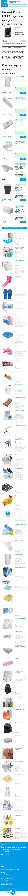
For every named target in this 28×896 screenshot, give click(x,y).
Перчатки (17, 314)
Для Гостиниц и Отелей (19, 761)
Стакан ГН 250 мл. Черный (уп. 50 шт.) (20, 185)
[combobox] (18, 5)
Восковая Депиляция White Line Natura (19, 697)
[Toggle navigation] (26, 2)
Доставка (3, 862)
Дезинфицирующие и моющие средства (19, 248)
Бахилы (16, 330)
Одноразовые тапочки (19, 289)
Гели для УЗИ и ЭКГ (19, 384)
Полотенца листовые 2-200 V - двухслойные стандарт (19, 206)
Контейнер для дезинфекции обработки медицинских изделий (20, 646)
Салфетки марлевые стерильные (19, 360)
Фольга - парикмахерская (20, 567)
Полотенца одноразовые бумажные (20, 261)
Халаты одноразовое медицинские (19, 672)
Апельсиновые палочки (19, 774)
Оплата (3, 864)
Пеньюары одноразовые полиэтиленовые (20, 619)
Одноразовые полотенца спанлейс (20, 302)
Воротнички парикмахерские (18, 509)
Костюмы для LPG (18, 276)
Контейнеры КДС (18, 735)
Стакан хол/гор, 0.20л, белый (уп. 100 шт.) (19, 77)
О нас (2, 860)
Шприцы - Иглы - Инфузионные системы (20, 439)
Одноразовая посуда (19, 554)
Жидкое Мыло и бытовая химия (20, 710)
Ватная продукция (18, 631)
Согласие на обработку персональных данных (15, 889)
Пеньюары (17, 684)
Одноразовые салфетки (19, 410)
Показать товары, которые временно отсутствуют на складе (14, 227)
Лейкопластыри (18, 605)
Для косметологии (18, 468)
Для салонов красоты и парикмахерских (19, 800)
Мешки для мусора (19, 722)
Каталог (4, 5)
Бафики (16, 658)
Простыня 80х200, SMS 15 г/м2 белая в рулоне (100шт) (20, 142)
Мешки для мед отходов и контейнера (20, 496)
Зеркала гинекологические (20, 425)
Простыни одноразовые (19, 233)
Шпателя (16, 593)
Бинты (16, 371)
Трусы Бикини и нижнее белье (20, 541)
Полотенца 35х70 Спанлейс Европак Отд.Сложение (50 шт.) (19, 120)
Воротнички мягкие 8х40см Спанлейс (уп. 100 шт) (20, 98)
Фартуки (16, 787)
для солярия (17, 828)
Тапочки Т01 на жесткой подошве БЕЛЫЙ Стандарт (20, 164)
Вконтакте (5, 854)
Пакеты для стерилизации (20, 397)
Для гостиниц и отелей (19, 454)
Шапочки (17, 346)
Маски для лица (18, 580)
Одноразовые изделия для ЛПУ (20, 525)
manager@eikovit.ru (6, 881)
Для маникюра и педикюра (18, 749)
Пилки (16, 483)
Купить (23, 40)
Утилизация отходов (19, 815)
